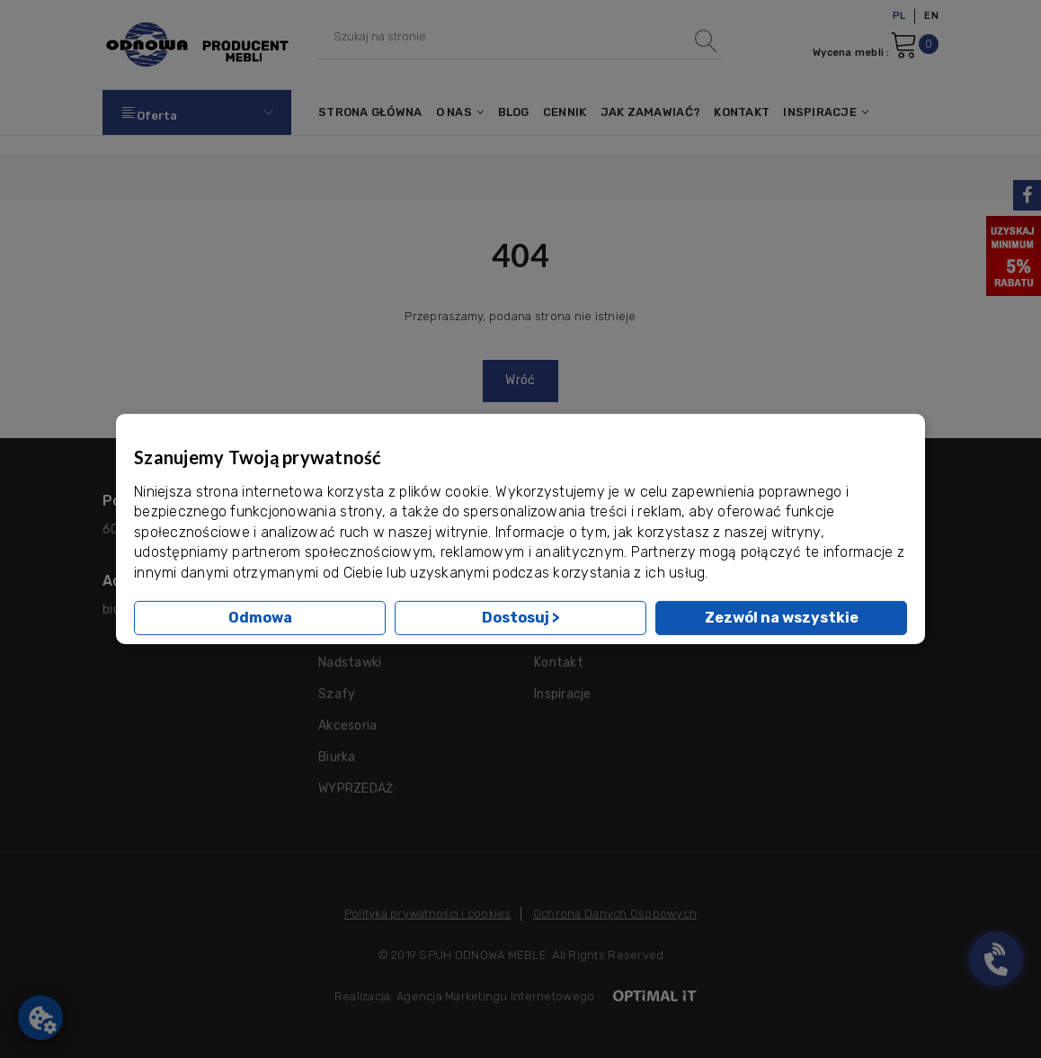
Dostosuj (521, 617)
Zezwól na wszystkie (782, 617)
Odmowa (260, 617)
